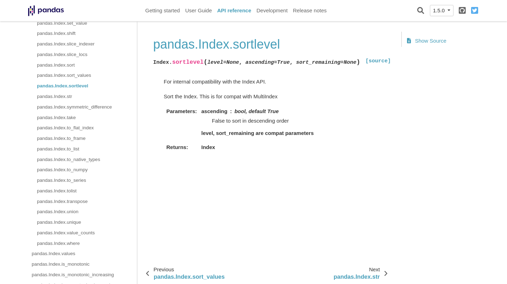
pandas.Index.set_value (62, 23)
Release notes (310, 10)
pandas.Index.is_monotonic (60, 264)
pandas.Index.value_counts (66, 232)
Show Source (426, 41)
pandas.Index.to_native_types (68, 159)
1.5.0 (439, 10)
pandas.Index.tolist (57, 190)
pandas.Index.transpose (62, 201)
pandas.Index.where (58, 243)
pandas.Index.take (56, 117)
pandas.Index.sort (56, 65)
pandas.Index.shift (56, 33)
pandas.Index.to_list (58, 149)
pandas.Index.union (58, 211)
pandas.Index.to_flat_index (65, 127)
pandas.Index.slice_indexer (66, 44)
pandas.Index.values (53, 253)
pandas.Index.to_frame (61, 138)
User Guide (198, 10)
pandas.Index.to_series (61, 180)
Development (271, 10)
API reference (234, 10)
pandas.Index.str (54, 96)
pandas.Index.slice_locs (62, 54)
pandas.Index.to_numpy (62, 169)
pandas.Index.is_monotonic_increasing (73, 274)
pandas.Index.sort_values (64, 75)
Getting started (162, 10)
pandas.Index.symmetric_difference (74, 107)
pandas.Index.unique (59, 222)
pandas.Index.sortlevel (62, 85)
